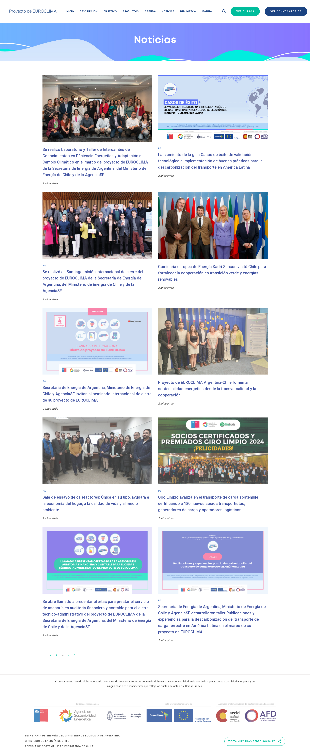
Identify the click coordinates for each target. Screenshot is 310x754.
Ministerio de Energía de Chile (47, 741)
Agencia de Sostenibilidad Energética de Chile (59, 746)
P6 (44, 491)
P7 (159, 148)
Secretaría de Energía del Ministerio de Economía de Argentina (72, 735)
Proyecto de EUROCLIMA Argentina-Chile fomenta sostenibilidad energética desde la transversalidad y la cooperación (207, 388)
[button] (224, 11)
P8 (44, 265)
